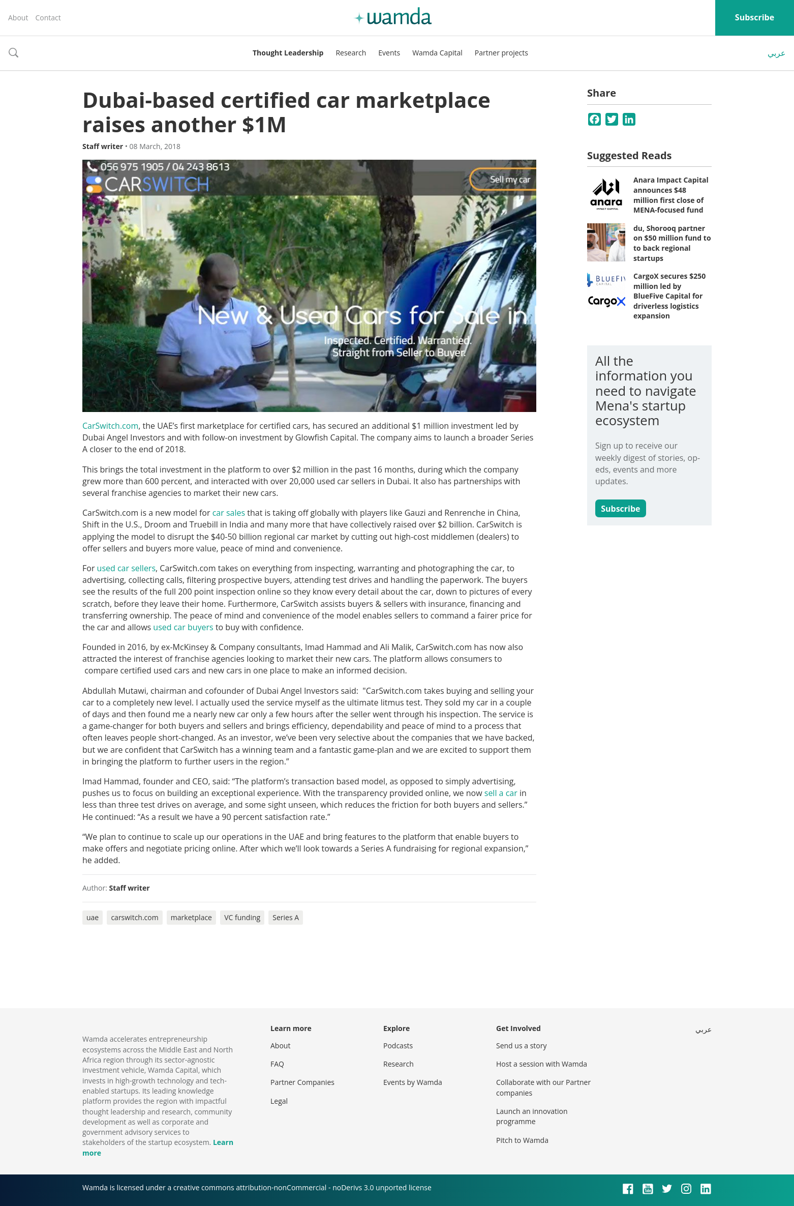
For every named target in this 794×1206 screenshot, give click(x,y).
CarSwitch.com (110, 425)
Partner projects (501, 52)
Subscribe (754, 17)
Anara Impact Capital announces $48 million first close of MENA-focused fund (671, 195)
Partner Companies (302, 1082)
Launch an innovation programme (532, 1116)
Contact (47, 17)
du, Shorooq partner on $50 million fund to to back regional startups (672, 243)
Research (350, 52)
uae (92, 917)
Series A (285, 917)
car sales (228, 512)
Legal (279, 1101)
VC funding (242, 917)
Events (389, 52)
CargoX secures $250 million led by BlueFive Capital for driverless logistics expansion (669, 295)
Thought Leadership (288, 52)
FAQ (277, 1064)
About (18, 17)
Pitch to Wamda (522, 1140)
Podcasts (398, 1045)
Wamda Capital (437, 52)
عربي (777, 53)
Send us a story (521, 1045)
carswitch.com (134, 917)
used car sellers (126, 568)
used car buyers (183, 627)
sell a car (500, 793)
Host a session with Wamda (541, 1064)
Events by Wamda (412, 1082)
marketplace (191, 917)
